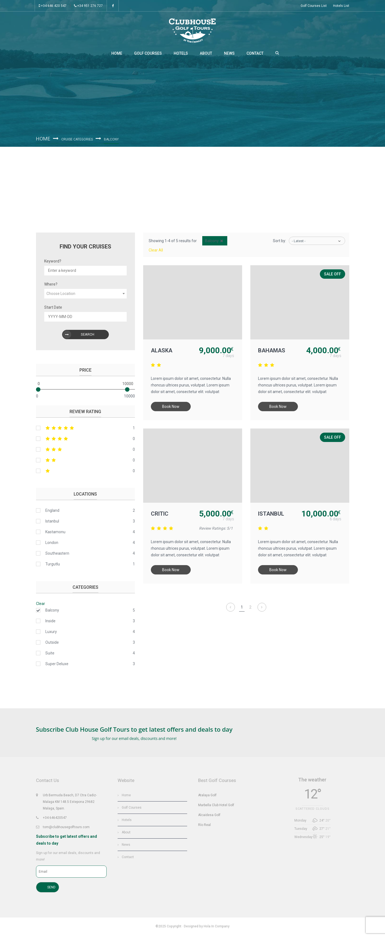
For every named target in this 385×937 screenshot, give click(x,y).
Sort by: (279, 242)
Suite (49, 655)
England (52, 512)
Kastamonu (55, 533)
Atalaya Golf (207, 796)
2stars (85, 461)
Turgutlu (52, 565)
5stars (85, 429)
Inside (50, 622)
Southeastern (57, 555)
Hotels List (341, 6)
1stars (85, 472)
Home (116, 55)
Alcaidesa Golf (209, 816)
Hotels (181, 55)
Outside (52, 644)
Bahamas (272, 352)
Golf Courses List (314, 6)
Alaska (162, 352)
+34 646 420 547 (53, 6)
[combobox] (85, 295)
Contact (255, 55)
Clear (40, 605)
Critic (160, 515)
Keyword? (52, 263)
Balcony (52, 612)
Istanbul (272, 515)
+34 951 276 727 (88, 6)
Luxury (51, 633)
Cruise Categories (79, 140)
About (206, 55)
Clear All (156, 252)
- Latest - (299, 243)
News (229, 55)
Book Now (171, 409)
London (51, 544)
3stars (85, 451)
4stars (85, 440)
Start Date (53, 309)
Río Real (204, 826)
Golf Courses (148, 55)
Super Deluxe (56, 665)
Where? (50, 286)
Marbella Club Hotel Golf (216, 806)
